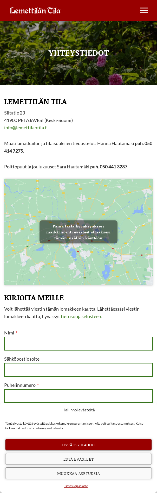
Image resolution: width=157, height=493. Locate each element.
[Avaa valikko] (144, 10)
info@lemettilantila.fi (26, 127)
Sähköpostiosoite (22, 359)
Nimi (10, 332)
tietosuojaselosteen (81, 316)
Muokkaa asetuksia (78, 473)
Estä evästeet (78, 459)
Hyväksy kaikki (78, 445)
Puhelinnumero (21, 385)
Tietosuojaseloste (76, 486)
